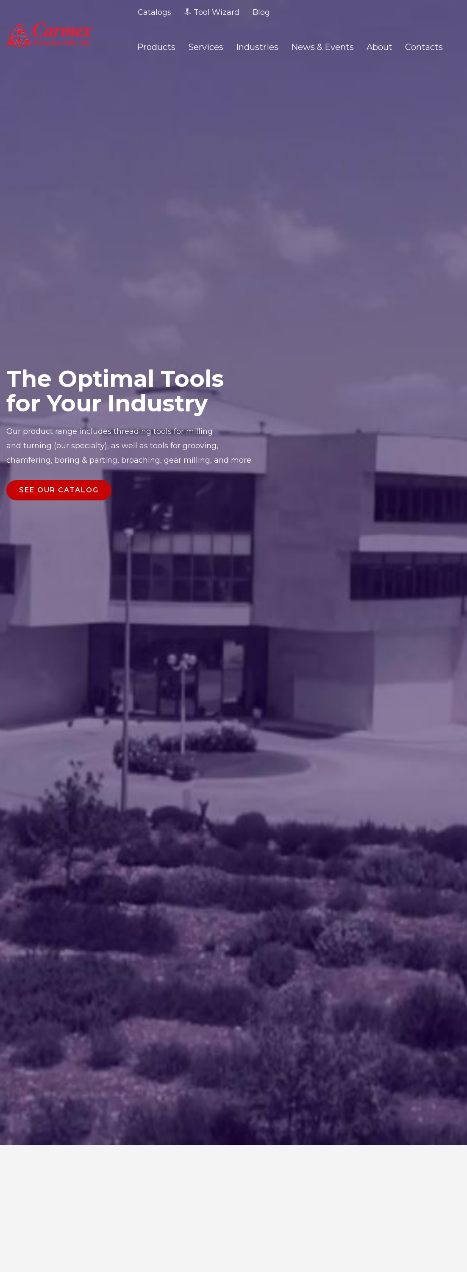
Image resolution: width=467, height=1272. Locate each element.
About (379, 47)
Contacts (424, 47)
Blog (261, 12)
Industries (257, 47)
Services (205, 47)
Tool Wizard (211, 12)
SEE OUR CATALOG (59, 490)
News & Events (322, 47)
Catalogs (154, 12)
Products (156, 47)
